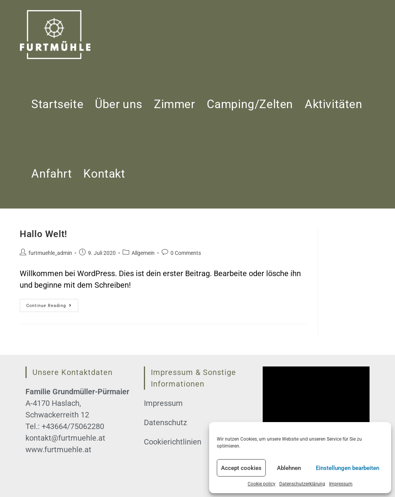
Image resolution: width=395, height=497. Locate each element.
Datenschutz (165, 422)
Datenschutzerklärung (302, 484)
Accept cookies (241, 468)
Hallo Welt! (43, 234)
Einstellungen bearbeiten (347, 468)
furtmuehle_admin (50, 253)
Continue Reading (52, 307)
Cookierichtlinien (172, 441)
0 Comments (185, 253)
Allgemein (143, 253)
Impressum (341, 484)
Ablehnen (289, 468)
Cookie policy (261, 484)
